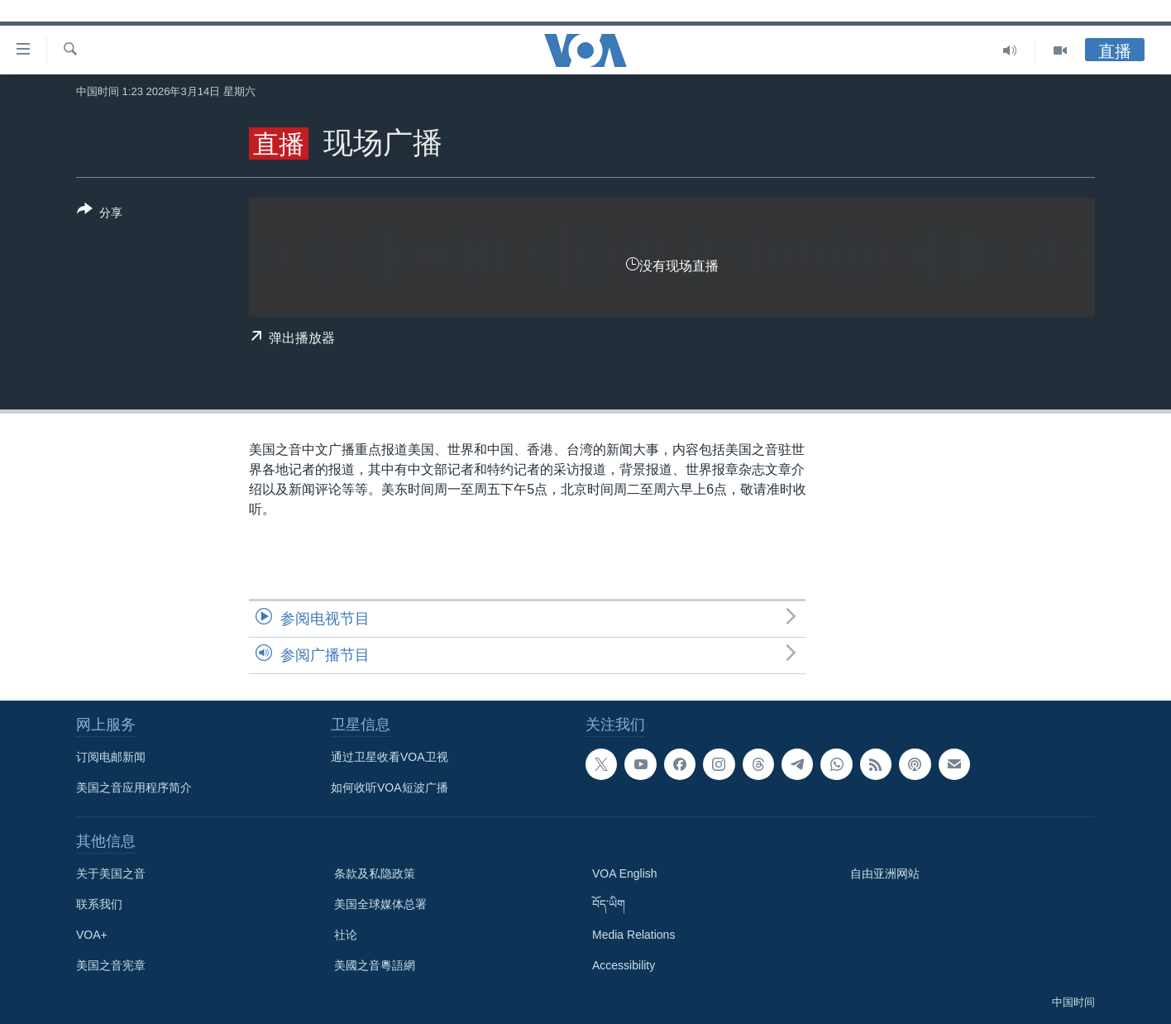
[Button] (99, 214)
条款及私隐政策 (374, 873)
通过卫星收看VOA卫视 (389, 756)
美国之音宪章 (111, 965)
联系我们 (99, 904)
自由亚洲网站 (885, 873)
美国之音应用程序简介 (134, 787)
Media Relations (633, 934)
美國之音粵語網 (374, 965)
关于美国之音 (111, 873)
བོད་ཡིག (608, 904)
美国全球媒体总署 (380, 904)
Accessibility (623, 965)
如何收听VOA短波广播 (389, 787)
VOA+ (92, 934)
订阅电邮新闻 (111, 756)
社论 (345, 934)
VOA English (624, 873)
